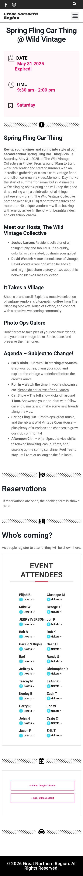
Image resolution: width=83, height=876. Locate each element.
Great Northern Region (21, 16)
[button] (75, 16)
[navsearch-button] (74, 4)
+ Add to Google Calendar (42, 785)
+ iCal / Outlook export (42, 798)
